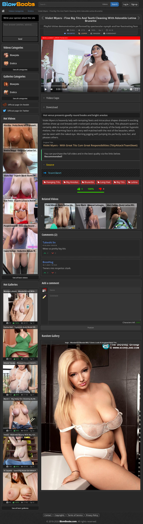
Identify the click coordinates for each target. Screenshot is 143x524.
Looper (84, 33)
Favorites (71, 33)
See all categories (20, 70)
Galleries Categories (14, 76)
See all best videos (20, 278)
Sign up (134, 4)
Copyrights (59, 515)
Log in (125, 4)
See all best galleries (20, 508)
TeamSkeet (54, 172)
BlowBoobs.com (68, 521)
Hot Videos (9, 118)
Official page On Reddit (18, 104)
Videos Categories (13, 47)
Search (114, 4)
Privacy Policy (92, 515)
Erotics (72, 30)
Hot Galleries (10, 284)
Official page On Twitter (18, 110)
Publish (91, 328)
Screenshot (111, 33)
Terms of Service (75, 515)
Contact (47, 515)
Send (20, 38)
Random (96, 33)
